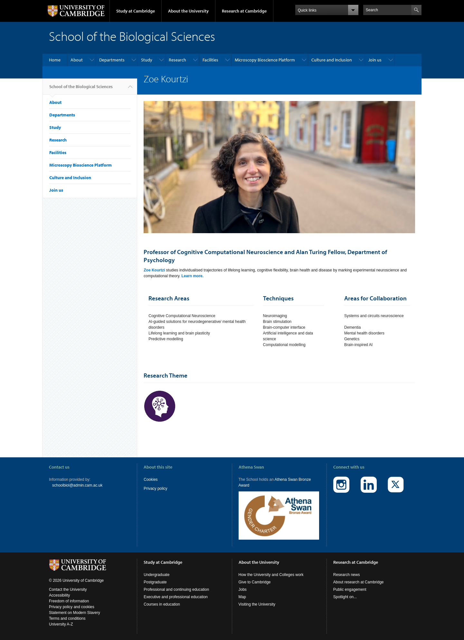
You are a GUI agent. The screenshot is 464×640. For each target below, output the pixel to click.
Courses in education (162, 604)
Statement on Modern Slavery (74, 612)
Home (55, 60)
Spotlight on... (345, 597)
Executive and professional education (176, 597)
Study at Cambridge (135, 11)
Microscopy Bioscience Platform (265, 60)
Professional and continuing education (176, 589)
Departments (112, 60)
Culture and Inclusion (331, 60)
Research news (346, 574)
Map (242, 597)
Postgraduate (155, 582)
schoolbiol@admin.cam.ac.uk (77, 485)
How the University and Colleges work (271, 574)
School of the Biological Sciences (81, 89)
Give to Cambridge (255, 582)
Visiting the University (257, 604)
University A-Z (61, 624)
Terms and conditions (67, 618)
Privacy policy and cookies (71, 607)
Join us (375, 60)
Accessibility (59, 595)
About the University (188, 11)
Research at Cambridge (244, 11)
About (77, 60)
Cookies (150, 479)
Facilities (210, 60)
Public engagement (349, 589)
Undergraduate (156, 574)
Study (146, 60)
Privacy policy (155, 488)
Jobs (243, 589)
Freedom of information (69, 601)
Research (177, 60)
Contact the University (68, 589)
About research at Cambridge (358, 582)
